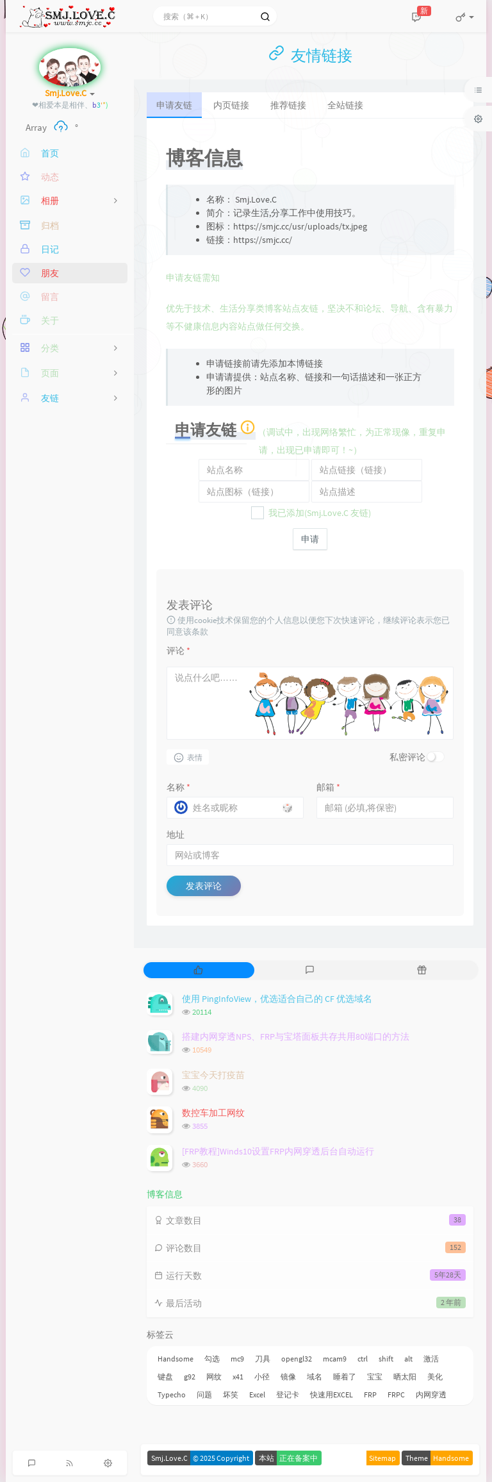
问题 (204, 1394)
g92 (189, 1376)
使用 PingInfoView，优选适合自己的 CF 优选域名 (277, 998)
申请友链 (174, 105)
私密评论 (407, 757)
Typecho (172, 1394)
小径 (262, 1376)
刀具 (262, 1358)
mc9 (237, 1358)
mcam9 (335, 1358)
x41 (238, 1376)
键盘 (165, 1376)
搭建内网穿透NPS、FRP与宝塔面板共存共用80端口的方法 (295, 1036)
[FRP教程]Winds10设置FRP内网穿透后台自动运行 (278, 1151)
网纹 (214, 1376)
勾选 (212, 1358)
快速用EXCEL (331, 1394)
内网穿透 (431, 1394)
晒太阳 (404, 1376)
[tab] (198, 970)
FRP (370, 1394)
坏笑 (230, 1394)
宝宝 (374, 1376)
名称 (178, 787)
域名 (314, 1376)
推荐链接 (288, 105)
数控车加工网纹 (213, 1113)
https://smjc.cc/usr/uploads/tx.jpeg (300, 226)
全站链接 (345, 105)
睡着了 (344, 1376)
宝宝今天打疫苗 (213, 1075)
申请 (310, 539)
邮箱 (328, 787)
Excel (257, 1394)
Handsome (175, 1358)
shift (386, 1358)
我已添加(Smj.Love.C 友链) (313, 512)
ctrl (362, 1358)
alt (408, 1358)
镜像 (288, 1376)
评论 (178, 650)
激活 (431, 1358)
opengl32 (296, 1358)
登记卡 (287, 1394)
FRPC (396, 1394)
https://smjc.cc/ (262, 240)
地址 (175, 834)
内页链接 (231, 105)
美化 (435, 1376)
